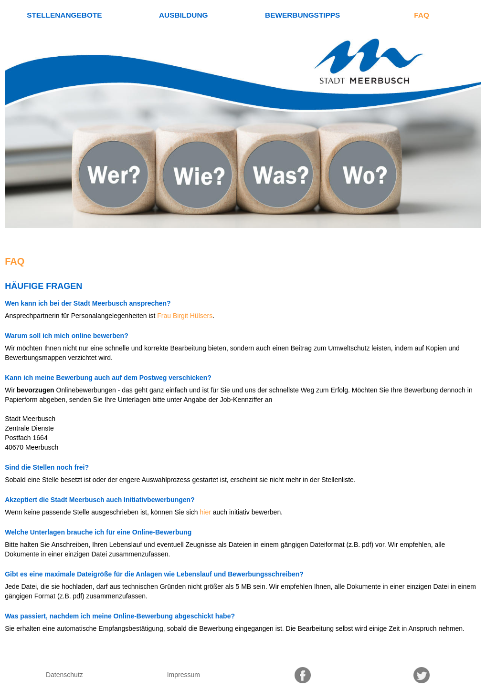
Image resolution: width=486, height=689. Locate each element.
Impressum (183, 675)
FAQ (421, 15)
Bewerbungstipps (302, 15)
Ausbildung (183, 15)
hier (205, 512)
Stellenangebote (64, 15)
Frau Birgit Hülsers (184, 315)
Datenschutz (64, 675)
